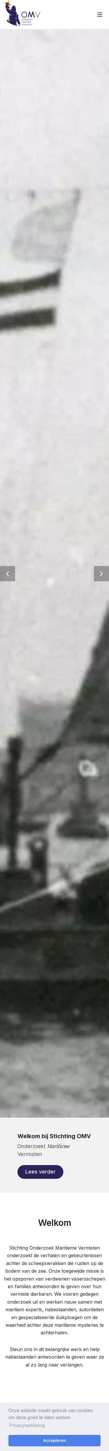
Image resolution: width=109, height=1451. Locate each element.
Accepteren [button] (54, 1440)
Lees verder (40, 1172)
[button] (7, 573)
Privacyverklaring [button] (27, 1425)
